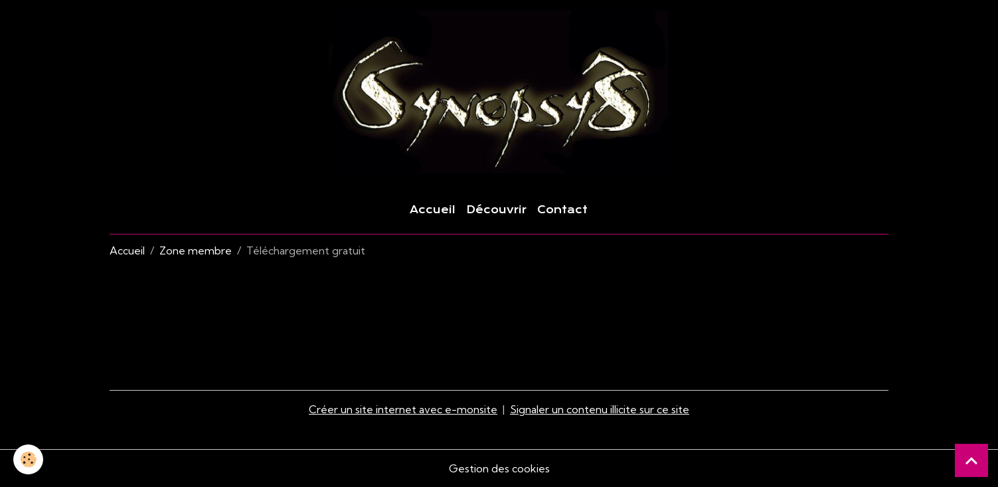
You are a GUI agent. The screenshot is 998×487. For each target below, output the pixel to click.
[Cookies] (28, 459)
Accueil (433, 210)
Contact (562, 210)
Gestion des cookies (499, 468)
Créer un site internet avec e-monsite (403, 409)
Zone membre (195, 250)
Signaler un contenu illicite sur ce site (599, 409)
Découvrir (496, 210)
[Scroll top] (971, 460)
